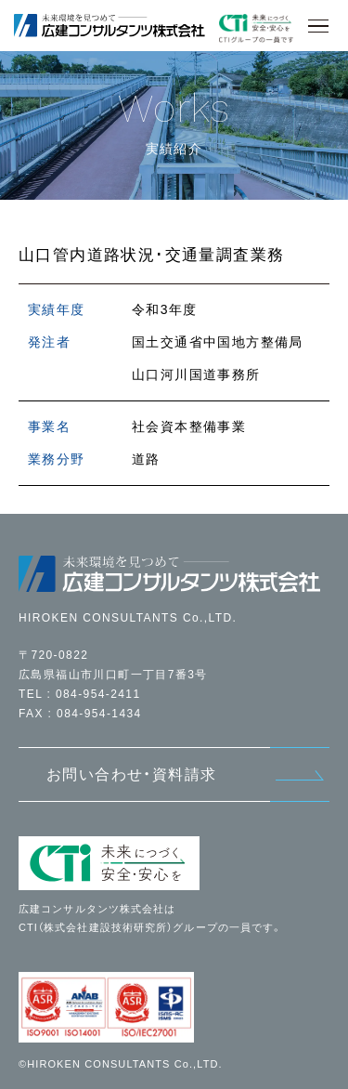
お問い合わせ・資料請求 (131, 774)
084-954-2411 (98, 694)
